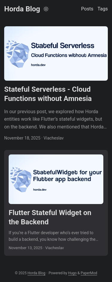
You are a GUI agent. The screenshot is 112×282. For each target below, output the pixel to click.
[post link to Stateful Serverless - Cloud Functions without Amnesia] (56, 84)
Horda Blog (22, 9)
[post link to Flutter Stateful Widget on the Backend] (56, 202)
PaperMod (89, 273)
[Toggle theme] (46, 9)
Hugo (72, 273)
